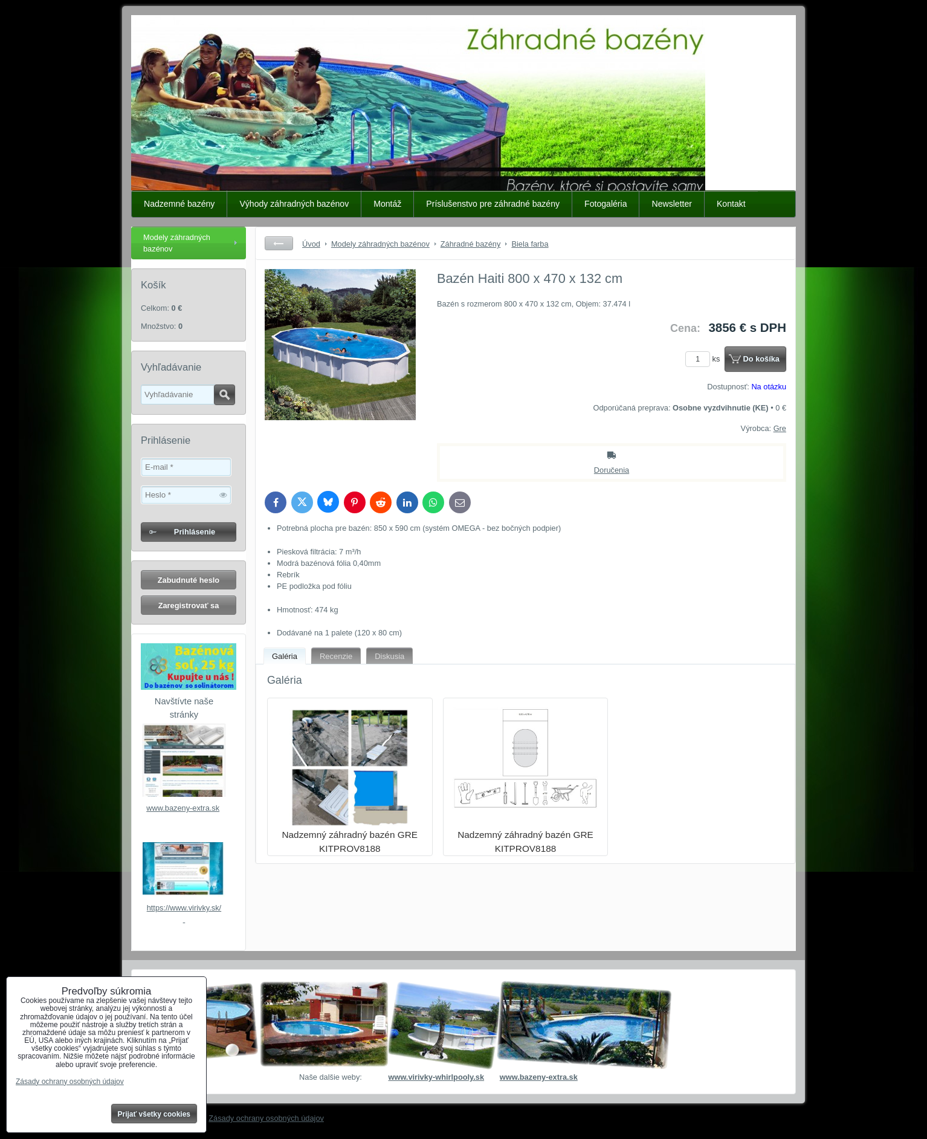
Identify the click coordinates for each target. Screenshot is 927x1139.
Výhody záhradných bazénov (294, 204)
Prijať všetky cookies (154, 1114)
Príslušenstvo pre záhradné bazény (493, 204)
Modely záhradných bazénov (176, 243)
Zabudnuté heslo (188, 580)
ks (704, 358)
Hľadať (224, 395)
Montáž (387, 204)
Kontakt (731, 204)
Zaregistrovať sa (188, 605)
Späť (279, 243)
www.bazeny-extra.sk (182, 808)
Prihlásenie (194, 531)
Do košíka (761, 358)
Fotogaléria (605, 204)
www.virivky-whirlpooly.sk (436, 1077)
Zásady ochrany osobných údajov (266, 1118)
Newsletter (671, 204)
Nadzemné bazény (179, 204)
